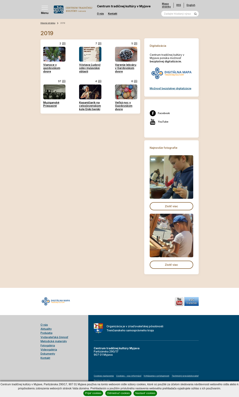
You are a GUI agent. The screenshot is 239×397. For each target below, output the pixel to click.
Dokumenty (47, 353)
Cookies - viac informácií (128, 376)
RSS (178, 5)
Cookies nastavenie (104, 376)
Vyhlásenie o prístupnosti (156, 376)
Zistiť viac (171, 206)
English (191, 5)
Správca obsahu (102, 380)
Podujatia (46, 333)
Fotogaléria (47, 345)
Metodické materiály (53, 341)
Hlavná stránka (47, 23)
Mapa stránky (166, 5)
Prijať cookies (93, 393)
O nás (100, 13)
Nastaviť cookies (145, 393)
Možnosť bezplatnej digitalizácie (170, 88)
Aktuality (46, 329)
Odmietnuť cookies (118, 393)
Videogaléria (48, 349)
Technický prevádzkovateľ (185, 376)
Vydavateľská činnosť (54, 337)
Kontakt (112, 13)
